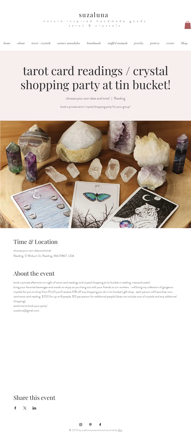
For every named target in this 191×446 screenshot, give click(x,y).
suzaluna (94, 14)
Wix (120, 430)
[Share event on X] (25, 408)
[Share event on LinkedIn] (34, 408)
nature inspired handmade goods (95, 21)
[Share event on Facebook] (15, 408)
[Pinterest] (90, 425)
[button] (187, 25)
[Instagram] (81, 425)
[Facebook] (100, 425)
